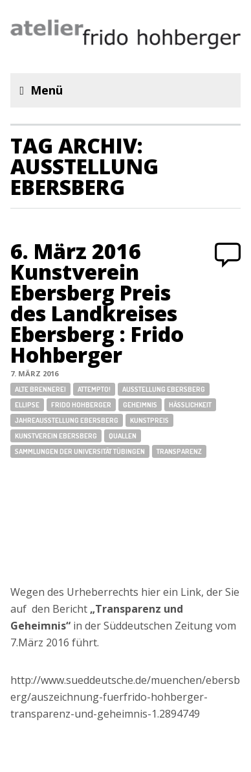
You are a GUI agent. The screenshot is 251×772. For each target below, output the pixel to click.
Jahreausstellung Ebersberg (66, 420)
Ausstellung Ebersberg (163, 389)
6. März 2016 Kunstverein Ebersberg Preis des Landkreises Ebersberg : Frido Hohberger (97, 303)
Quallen (122, 435)
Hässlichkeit (190, 404)
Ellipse (27, 404)
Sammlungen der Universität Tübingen (80, 451)
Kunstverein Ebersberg (56, 435)
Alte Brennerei (40, 389)
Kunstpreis (149, 420)
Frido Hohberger (81, 404)
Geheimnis (140, 404)
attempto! (94, 389)
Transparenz (179, 451)
